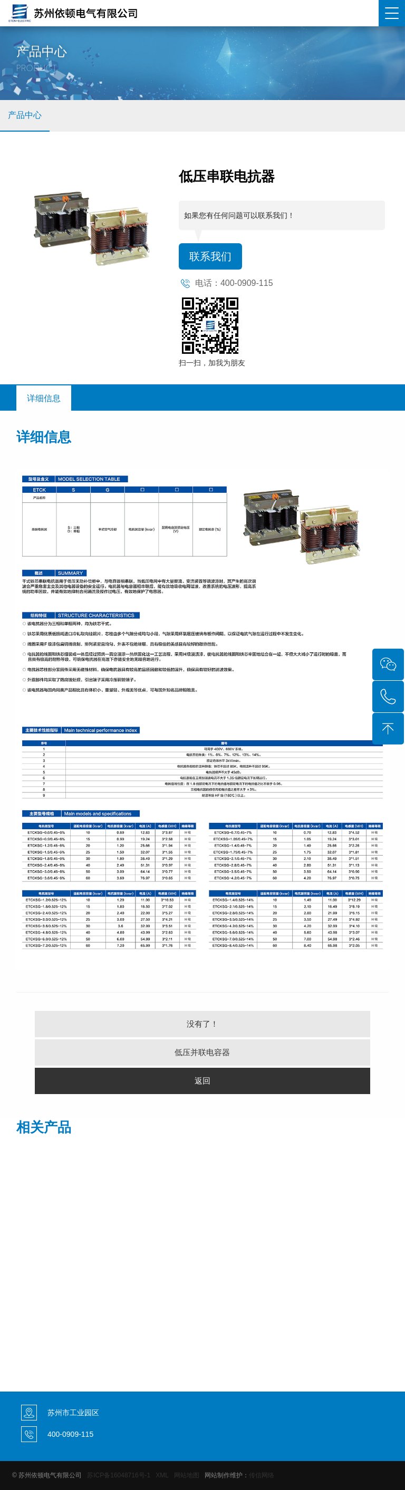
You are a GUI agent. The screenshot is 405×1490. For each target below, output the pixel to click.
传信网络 (261, 1475)
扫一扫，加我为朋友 (212, 363)
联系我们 (210, 256)
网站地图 (186, 1475)
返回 (202, 1080)
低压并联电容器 (202, 1052)
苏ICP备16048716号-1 (118, 1475)
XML (162, 1475)
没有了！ (202, 1023)
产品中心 (25, 115)
